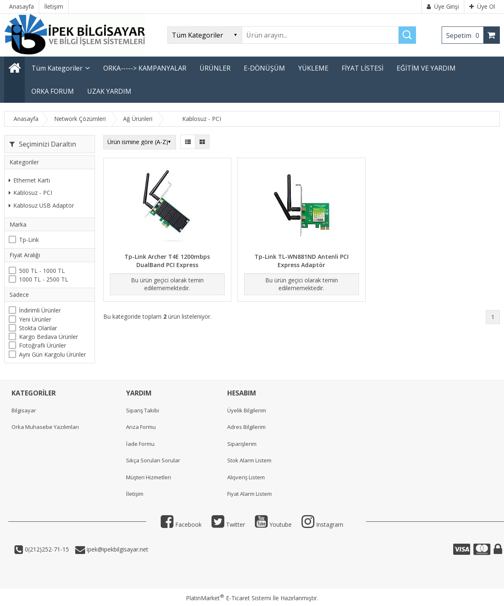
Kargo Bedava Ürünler (48, 337)
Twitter (228, 524)
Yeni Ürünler (35, 319)
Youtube (273, 524)
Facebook (181, 524)
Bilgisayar (24, 410)
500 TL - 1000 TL (42, 271)
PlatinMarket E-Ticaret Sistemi (228, 598)
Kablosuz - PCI (30, 192)
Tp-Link (29, 240)
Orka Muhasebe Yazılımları (45, 427)
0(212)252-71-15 (46, 549)
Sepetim (464, 35)
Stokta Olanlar (38, 328)
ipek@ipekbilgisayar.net (116, 549)
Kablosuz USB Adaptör (41, 205)
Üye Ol (482, 6)
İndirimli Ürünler (40, 310)
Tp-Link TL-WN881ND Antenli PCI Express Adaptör (301, 261)
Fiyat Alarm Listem (249, 493)
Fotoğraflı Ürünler (42, 345)
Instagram (322, 524)
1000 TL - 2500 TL (43, 279)
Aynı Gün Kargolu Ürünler (52, 354)
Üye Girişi (443, 6)
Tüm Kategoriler (57, 68)
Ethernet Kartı (29, 180)
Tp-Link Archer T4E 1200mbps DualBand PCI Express (167, 261)
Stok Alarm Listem (249, 460)
